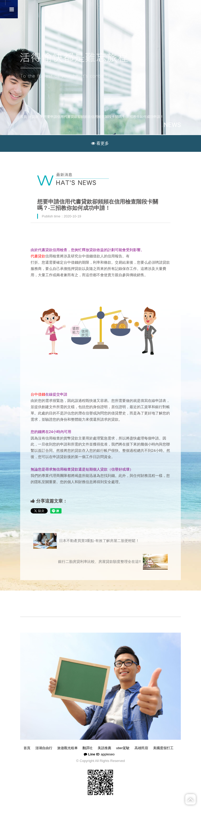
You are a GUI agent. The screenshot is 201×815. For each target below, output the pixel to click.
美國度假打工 (163, 748)
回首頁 (177, 9)
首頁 (23, 117)
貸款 (35, 117)
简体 (193, 9)
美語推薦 (104, 748)
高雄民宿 (141, 748)
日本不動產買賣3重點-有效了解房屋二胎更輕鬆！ (86, 541)
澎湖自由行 (43, 748)
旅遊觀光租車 (67, 748)
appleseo (108, 754)
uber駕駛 (123, 748)
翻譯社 (87, 748)
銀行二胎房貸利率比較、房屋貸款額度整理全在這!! (113, 562)
